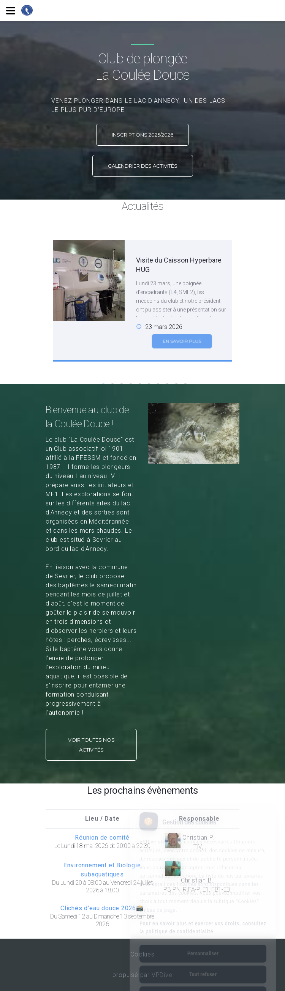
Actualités (143, 206)
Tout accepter (202, 963)
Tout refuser (203, 942)
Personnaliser (202, 921)
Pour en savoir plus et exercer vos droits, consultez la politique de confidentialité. (202, 895)
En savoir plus (181, 348)
